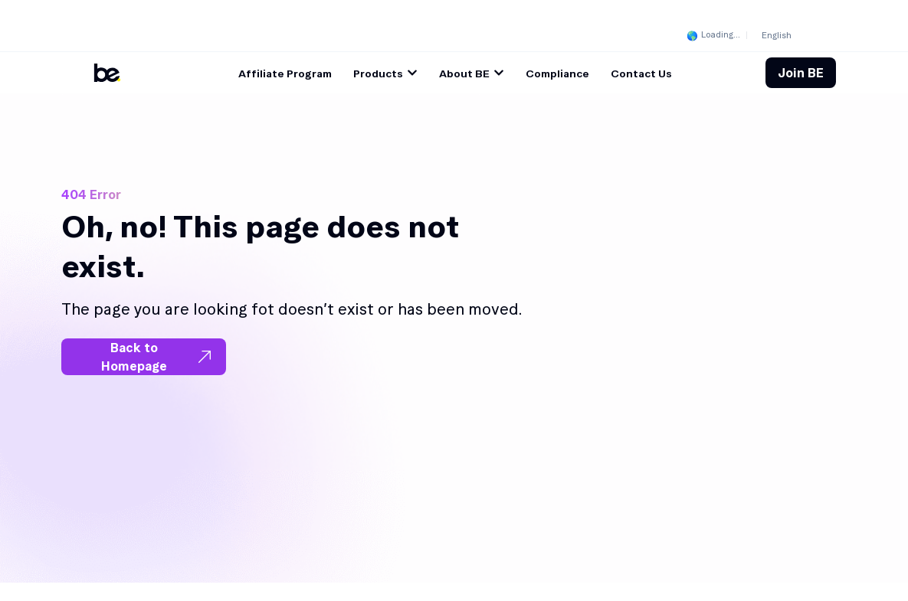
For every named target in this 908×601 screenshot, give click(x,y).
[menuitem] (776, 35)
